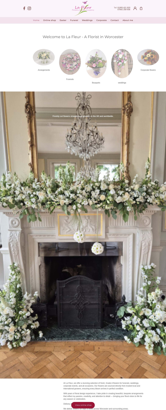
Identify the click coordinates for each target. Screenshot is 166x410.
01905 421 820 (124, 8)
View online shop (83, 405)
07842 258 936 (124, 9)
